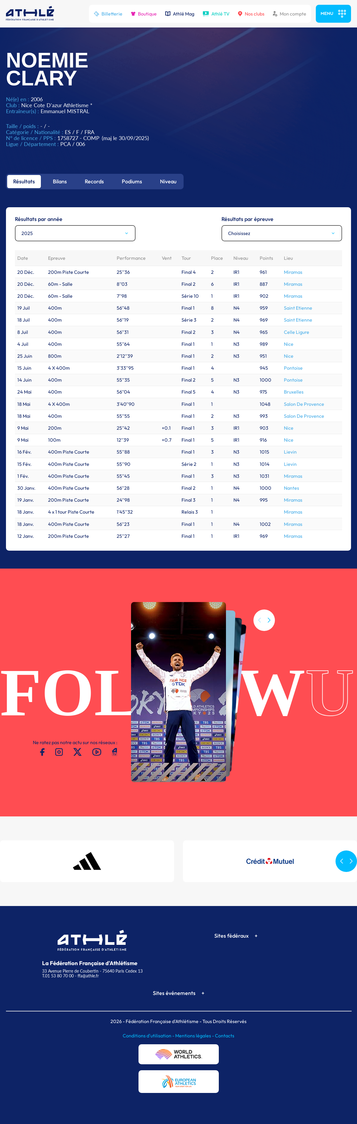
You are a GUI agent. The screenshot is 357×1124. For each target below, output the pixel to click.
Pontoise (293, 368)
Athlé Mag (179, 13)
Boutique (144, 13)
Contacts (224, 1036)
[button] (269, 630)
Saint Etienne (298, 308)
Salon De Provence (304, 404)
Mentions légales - (195, 1036)
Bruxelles (294, 392)
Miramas (293, 272)
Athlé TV (216, 13)
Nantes (291, 488)
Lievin (290, 452)
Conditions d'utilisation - (149, 1036)
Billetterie (108, 13)
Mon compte (289, 13)
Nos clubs (251, 13)
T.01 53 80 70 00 (58, 975)
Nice (288, 344)
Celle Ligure (296, 332)
